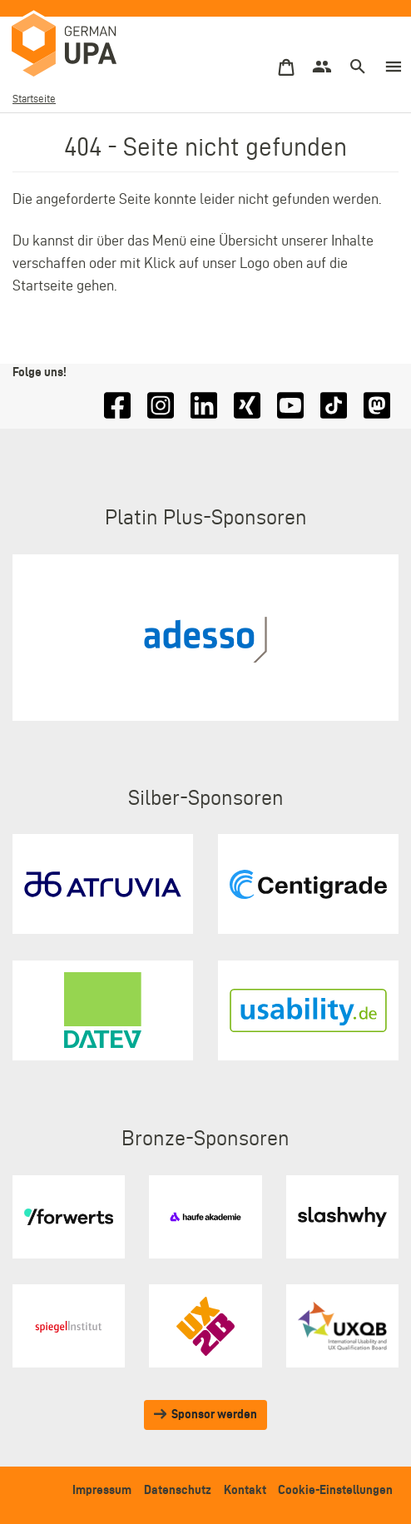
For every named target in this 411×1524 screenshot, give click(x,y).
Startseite (34, 98)
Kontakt (245, 1490)
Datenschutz (177, 1490)
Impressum (101, 1490)
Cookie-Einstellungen (335, 1490)
